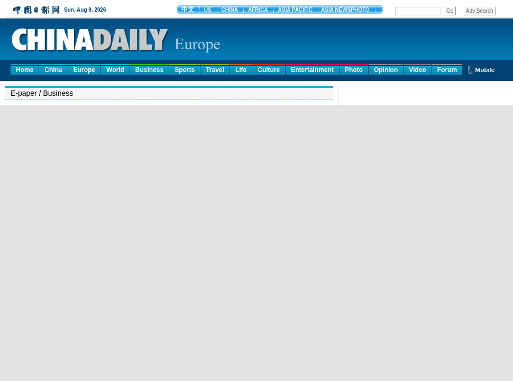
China (53, 70)
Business (149, 70)
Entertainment (312, 70)
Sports (185, 70)
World (115, 70)
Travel (215, 70)
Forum (447, 70)
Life (240, 70)
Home (24, 70)
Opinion (386, 70)
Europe (84, 70)
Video (417, 70)
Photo (354, 70)
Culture (269, 70)
